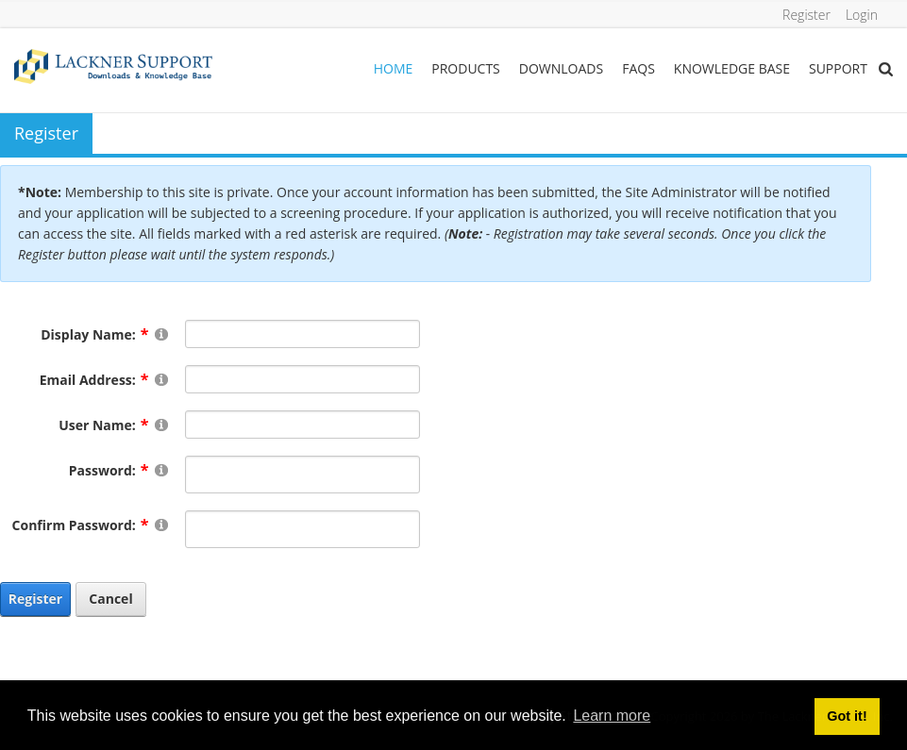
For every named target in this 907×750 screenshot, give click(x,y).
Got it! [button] (846, 716)
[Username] (302, 424)
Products (465, 68)
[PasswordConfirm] (302, 529)
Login (862, 15)
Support (838, 68)
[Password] (302, 474)
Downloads (561, 68)
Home (393, 68)
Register (806, 15)
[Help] (161, 333)
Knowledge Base (732, 68)
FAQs (638, 68)
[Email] (302, 379)
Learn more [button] (611, 716)
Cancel (110, 599)
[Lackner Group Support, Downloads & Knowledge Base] (113, 65)
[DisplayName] (302, 334)
